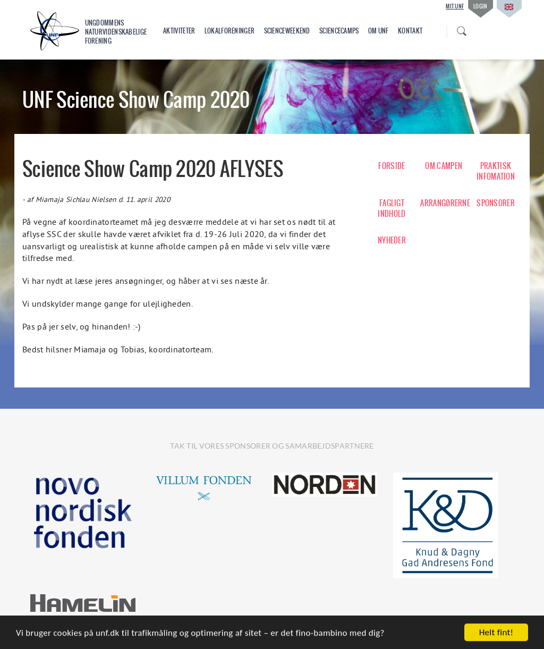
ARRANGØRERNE (443, 203)
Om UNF (378, 31)
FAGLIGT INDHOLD (391, 208)
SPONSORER (496, 203)
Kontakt (410, 31)
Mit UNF (455, 6)
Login (480, 6)
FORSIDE (391, 166)
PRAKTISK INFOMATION (496, 171)
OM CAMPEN (443, 166)
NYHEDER (392, 240)
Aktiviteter (179, 31)
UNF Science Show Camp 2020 (136, 99)
